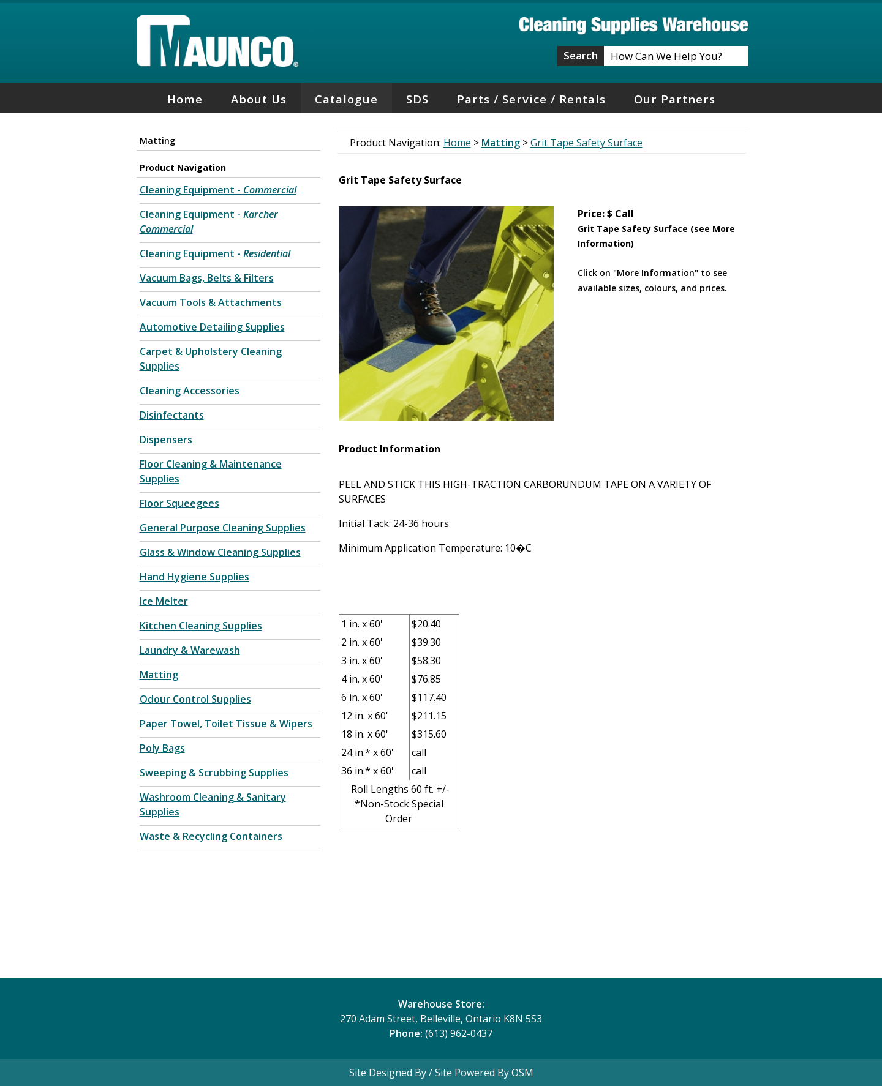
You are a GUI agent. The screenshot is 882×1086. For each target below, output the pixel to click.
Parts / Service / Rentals (531, 99)
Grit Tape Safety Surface (586, 142)
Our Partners (674, 99)
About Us (259, 99)
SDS (417, 99)
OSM (522, 1072)
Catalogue (346, 99)
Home (185, 99)
